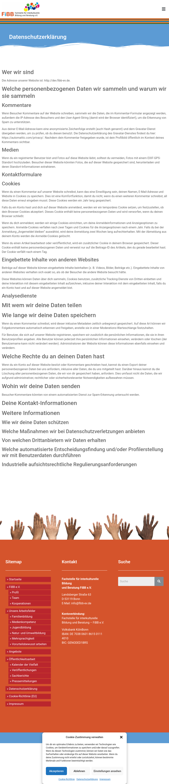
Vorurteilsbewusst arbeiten (29, 644)
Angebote (15, 651)
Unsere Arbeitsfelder (22, 611)
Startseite (15, 579)
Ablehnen (79, 771)
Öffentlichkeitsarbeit (22, 659)
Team (15, 598)
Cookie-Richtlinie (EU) (23, 696)
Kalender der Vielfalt (25, 664)
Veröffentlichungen (24, 670)
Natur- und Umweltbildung (28, 633)
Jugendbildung (21, 627)
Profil (15, 592)
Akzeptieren (56, 771)
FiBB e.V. (14, 587)
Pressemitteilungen (24, 681)
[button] (121, 737)
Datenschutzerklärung (87, 779)
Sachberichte (20, 675)
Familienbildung (22, 616)
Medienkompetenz (24, 622)
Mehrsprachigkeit (23, 638)
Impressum (105, 779)
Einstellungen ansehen (107, 771)
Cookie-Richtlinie (67, 779)
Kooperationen (21, 603)
